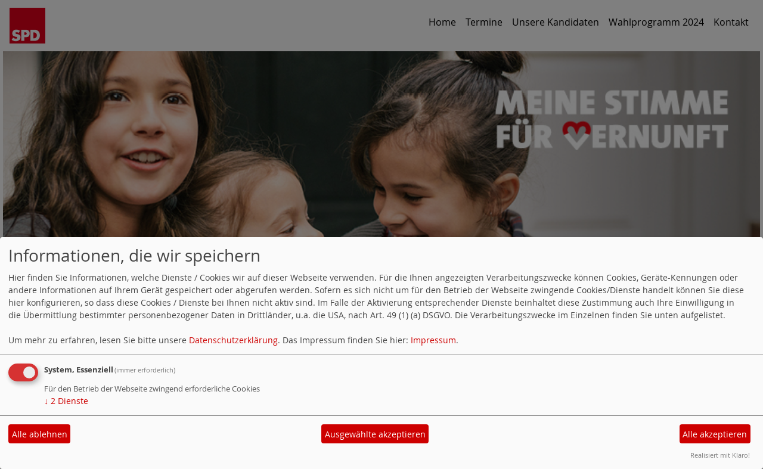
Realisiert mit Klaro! (720, 455)
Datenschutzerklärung (233, 340)
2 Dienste (66, 400)
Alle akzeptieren (715, 434)
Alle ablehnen (39, 434)
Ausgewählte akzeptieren (375, 434)
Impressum (433, 340)
